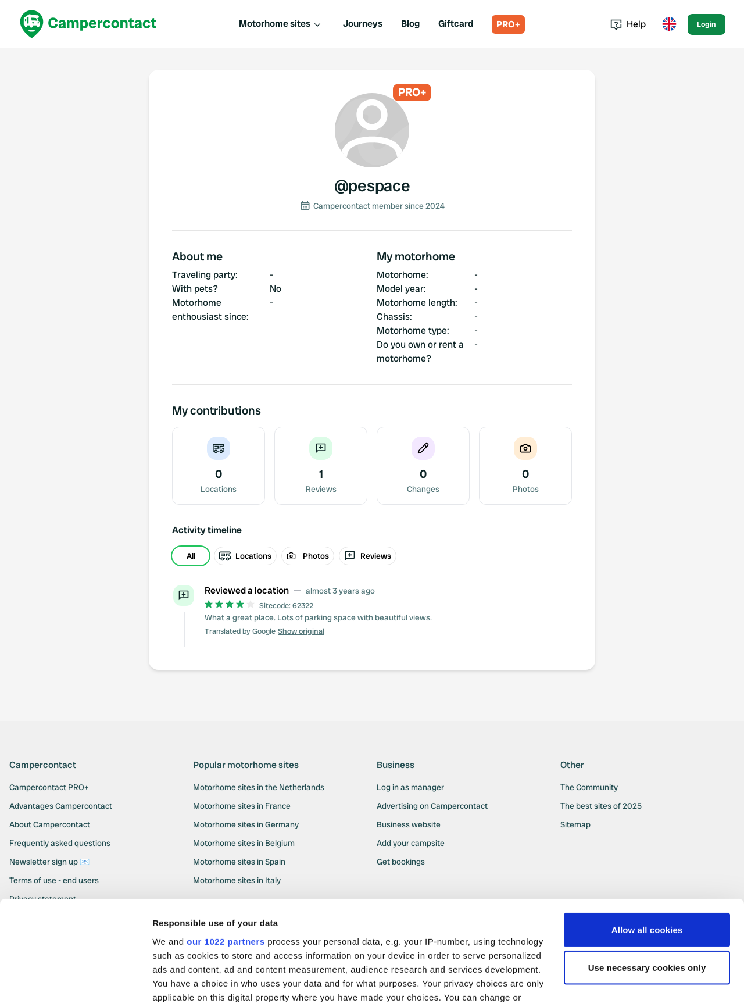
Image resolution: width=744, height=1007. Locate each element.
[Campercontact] (88, 24)
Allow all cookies (647, 844)
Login (706, 24)
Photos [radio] (308, 556)
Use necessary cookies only (647, 882)
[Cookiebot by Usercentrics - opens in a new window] (75, 984)
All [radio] (191, 556)
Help (628, 24)
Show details (179, 984)
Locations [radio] (245, 556)
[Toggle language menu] (669, 24)
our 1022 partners (225, 855)
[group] (372, 556)
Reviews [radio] (367, 556)
